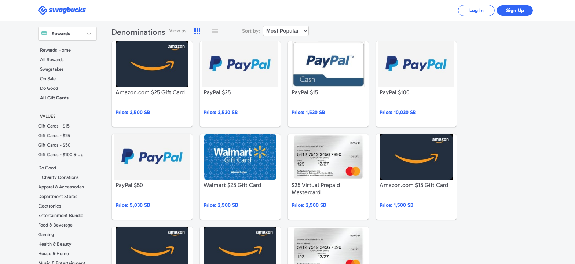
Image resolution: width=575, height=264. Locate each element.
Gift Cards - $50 (54, 145)
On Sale (48, 78)
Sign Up (515, 10)
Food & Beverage (55, 225)
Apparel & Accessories (61, 187)
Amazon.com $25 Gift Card (152, 84)
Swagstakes (52, 69)
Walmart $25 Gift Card (240, 177)
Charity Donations (60, 177)
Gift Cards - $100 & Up (60, 154)
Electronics (49, 206)
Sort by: (251, 31)
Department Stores (57, 196)
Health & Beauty (55, 244)
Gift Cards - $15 (54, 126)
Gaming (46, 234)
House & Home (53, 253)
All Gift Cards (54, 97)
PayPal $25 (240, 84)
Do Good (49, 88)
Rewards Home (55, 50)
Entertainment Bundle (60, 215)
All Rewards (52, 59)
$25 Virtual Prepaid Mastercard (328, 177)
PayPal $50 (152, 177)
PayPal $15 (328, 84)
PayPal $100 (416, 84)
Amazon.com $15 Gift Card (416, 177)
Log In (476, 10)
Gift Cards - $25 (54, 135)
